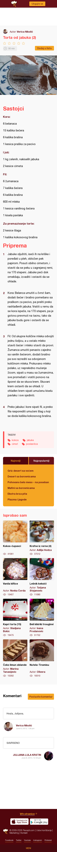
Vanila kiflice (15, 577)
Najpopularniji (41, 460)
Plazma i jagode (17, 499)
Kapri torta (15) (15, 618)
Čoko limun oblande (15, 658)
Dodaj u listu (44, 48)
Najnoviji (16, 460)
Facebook (9, 840)
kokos (15, 440)
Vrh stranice (27, 813)
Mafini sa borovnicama (21, 487)
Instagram (37, 840)
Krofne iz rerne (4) (42, 538)
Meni (28, 848)
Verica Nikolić (25, 31)
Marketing (14, 833)
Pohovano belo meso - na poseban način (28, 482)
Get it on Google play (39, 821)
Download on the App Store (19, 821)
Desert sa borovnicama (22, 476)
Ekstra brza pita (17, 493)
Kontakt (24, 833)
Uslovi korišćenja (44, 830)
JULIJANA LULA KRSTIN (27, 754)
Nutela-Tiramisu (42, 658)
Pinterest (48, 840)
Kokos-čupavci (15, 538)
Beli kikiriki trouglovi (42, 618)
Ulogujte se (37, 4)
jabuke (30, 440)
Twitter (18, 840)
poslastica (32, 444)
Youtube (27, 840)
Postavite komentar (40, 696)
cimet (15, 444)
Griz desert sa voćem (20, 470)
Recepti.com (5, 831)
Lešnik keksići (42, 577)
